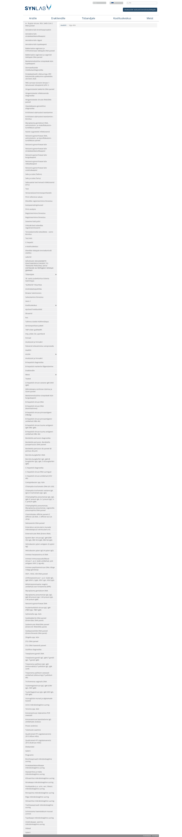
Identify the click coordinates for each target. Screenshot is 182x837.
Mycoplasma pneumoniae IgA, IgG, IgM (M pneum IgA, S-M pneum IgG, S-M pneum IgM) (39, 597)
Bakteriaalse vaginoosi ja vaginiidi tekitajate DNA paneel (38, 56)
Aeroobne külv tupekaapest (36, 44)
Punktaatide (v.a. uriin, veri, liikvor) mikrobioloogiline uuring (38, 787)
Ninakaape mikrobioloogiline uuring (39, 782)
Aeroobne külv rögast (33, 40)
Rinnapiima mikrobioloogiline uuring (39, 793)
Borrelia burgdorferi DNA (35, 455)
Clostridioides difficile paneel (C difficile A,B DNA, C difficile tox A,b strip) (38, 516)
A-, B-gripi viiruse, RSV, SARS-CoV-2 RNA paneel (39, 24)
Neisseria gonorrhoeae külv (36, 144)
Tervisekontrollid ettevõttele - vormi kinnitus (39, 233)
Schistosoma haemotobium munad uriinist (39, 812)
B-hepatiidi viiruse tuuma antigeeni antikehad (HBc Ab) (39, 433)
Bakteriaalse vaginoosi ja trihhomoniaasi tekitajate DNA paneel (40, 49)
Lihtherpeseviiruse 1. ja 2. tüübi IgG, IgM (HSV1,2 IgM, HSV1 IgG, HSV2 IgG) (39, 579)
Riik (95, 3)
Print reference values (34, 197)
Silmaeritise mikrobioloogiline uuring (39, 801)
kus (26, 317)
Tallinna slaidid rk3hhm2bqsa (37, 321)
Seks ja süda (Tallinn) (33, 174)
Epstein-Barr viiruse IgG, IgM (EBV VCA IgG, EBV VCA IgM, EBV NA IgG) (38, 539)
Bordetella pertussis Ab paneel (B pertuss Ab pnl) (38, 449)
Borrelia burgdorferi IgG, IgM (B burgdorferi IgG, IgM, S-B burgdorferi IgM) (39, 461)
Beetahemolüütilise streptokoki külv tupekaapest (39, 62)
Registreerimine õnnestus (35, 213)
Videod (28, 828)
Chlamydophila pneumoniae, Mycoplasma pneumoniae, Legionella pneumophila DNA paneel (39, 508)
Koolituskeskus (122, 18)
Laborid (28, 257)
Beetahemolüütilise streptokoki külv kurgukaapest (39, 396)
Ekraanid (28, 313)
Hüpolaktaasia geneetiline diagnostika (35, 107)
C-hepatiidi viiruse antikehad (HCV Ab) (38, 477)
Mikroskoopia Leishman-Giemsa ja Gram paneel (38, 390)
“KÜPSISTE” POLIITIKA (33, 285)
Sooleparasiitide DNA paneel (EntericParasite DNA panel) (36, 632)
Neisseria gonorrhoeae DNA (36, 603)
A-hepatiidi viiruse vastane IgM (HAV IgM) (39, 384)
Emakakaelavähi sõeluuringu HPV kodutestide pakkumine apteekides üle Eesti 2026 (39, 76)
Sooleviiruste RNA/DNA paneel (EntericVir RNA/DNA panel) (37, 625)
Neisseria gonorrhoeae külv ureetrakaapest (36, 169)
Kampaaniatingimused (34, 205)
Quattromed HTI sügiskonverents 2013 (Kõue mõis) (38, 735)
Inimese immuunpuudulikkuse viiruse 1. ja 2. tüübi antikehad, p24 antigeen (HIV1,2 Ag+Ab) (39, 561)
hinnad (28, 338)
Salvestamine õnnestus (34, 297)
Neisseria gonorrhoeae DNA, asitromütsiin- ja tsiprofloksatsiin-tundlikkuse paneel (38, 138)
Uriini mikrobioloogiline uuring (37, 705)
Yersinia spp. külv (32, 709)
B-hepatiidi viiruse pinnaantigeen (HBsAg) (38, 413)
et (112, 3)
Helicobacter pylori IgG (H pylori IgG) (39, 550)
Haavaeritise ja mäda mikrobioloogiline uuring (35, 773)
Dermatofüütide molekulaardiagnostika (34, 69)
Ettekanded (29, 747)
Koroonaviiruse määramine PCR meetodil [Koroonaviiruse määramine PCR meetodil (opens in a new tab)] (37, 714)
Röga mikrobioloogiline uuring (37, 797)
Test (27, 189)
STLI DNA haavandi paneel (35, 645)
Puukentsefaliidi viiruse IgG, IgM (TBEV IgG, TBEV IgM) (37, 608)
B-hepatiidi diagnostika (34, 362)
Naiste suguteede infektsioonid (37, 132)
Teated (28, 379)
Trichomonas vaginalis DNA (36, 681)
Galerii (28, 751)
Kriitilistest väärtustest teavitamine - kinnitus (39, 117)
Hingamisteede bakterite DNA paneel (39, 89)
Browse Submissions (33, 293)
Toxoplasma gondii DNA (34, 653)
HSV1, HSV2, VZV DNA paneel (36, 574)
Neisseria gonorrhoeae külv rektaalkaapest (36, 162)
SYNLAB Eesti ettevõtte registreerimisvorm (34, 226)
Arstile (33, 18)
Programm (29, 755)
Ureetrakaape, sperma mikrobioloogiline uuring (35, 823)
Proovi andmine (31, 726)
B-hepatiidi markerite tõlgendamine (39, 366)
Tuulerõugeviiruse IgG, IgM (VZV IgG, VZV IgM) (39, 693)
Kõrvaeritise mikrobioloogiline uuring (39, 778)
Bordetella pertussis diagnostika (37, 438)
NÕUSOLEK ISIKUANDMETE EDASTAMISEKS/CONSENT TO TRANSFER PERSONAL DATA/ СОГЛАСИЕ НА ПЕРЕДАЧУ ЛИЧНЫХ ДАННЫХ (39, 265)
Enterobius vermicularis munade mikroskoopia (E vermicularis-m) (38, 528)
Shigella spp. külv (32, 637)
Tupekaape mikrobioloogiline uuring (39, 818)
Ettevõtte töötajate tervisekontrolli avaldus (38, 251)
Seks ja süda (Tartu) (33, 178)
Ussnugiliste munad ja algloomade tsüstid (38, 699)
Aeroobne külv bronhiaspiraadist (38, 30)
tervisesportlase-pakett (34, 326)
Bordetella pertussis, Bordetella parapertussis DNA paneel (37, 443)
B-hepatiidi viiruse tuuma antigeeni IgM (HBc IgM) (39, 426)
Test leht (28, 238)
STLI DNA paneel (31, 641)
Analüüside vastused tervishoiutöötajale (140, 10)
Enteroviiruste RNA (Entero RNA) (37, 533)
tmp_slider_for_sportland (35, 334)
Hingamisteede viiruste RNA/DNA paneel (38, 101)
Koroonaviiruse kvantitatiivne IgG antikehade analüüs (38, 720)
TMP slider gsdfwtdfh (33, 330)
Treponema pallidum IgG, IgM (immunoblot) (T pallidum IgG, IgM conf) (38, 666)
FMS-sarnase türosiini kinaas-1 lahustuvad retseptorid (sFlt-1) (37, 84)
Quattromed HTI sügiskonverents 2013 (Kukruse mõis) (38, 741)
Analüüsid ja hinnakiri (34, 342)
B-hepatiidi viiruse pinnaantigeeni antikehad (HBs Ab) (38, 420)
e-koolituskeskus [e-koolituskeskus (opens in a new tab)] (31, 246)
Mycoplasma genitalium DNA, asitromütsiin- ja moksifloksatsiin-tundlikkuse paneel (38, 125)
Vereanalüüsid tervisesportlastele (38, 193)
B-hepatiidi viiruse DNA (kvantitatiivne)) (34, 407)
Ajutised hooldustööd (33, 309)
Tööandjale (88, 18)
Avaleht (28, 350)
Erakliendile (58, 18)
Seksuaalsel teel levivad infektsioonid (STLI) (39, 183)
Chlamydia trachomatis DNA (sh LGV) (39, 486)
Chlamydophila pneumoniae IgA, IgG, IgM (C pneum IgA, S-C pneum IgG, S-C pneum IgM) (39, 499)
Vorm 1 (28, 301)
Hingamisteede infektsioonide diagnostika (37, 94)
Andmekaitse (147, 836)
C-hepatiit (29, 242)
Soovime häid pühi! (32, 221)
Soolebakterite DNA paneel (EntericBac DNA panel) (35, 619)
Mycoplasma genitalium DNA (36, 591)
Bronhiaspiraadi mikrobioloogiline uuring (38, 760)
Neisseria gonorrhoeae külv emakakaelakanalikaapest (36, 149)
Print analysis (30, 209)
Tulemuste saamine (33, 730)
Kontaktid (155, 836)
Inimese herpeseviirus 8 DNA (36, 554)
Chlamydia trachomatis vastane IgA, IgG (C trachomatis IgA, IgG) (39, 491)
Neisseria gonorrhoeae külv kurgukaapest (36, 156)
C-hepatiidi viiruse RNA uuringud (38, 472)
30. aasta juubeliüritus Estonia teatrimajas (37, 279)
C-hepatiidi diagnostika (34, 468)
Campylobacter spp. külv (35, 482)
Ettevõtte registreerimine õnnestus (38, 201)
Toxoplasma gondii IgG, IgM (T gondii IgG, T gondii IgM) (39, 659)
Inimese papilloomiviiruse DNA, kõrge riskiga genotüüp (40, 568)
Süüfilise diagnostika (33, 649)
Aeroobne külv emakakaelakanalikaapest (35, 35)
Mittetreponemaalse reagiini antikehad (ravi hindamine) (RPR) (38, 585)
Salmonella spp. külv (33, 614)
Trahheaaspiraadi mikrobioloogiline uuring (39, 806)
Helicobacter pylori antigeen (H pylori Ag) (39, 545)
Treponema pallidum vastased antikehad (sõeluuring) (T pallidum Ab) (38, 675)
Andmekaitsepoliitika (33, 289)
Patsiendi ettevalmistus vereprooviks (39, 346)
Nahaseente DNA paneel (35, 523)
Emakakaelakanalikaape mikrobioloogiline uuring (35, 766)
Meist (150, 18)
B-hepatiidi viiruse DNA (34, 402)
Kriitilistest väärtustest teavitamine (39, 112)
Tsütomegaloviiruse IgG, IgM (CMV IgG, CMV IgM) (38, 687)
